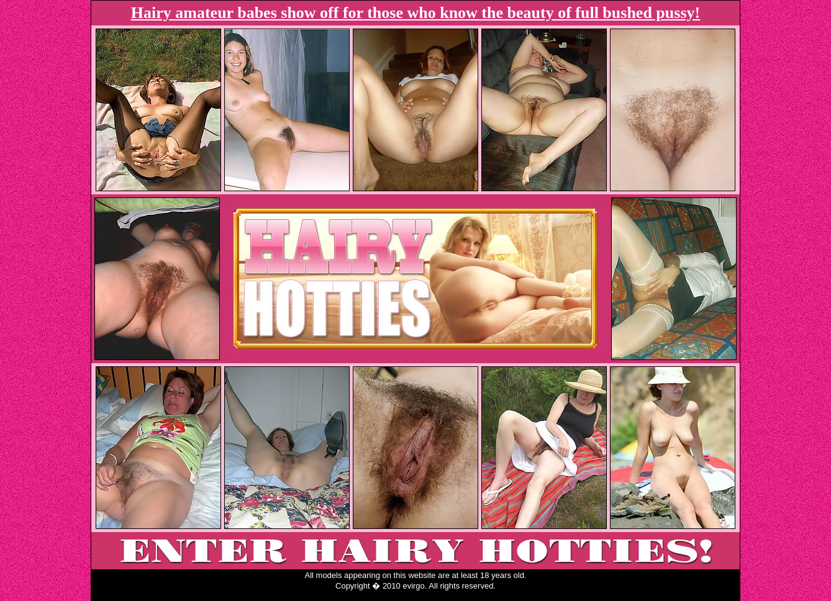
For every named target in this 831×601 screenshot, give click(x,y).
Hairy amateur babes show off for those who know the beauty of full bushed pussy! (415, 13)
